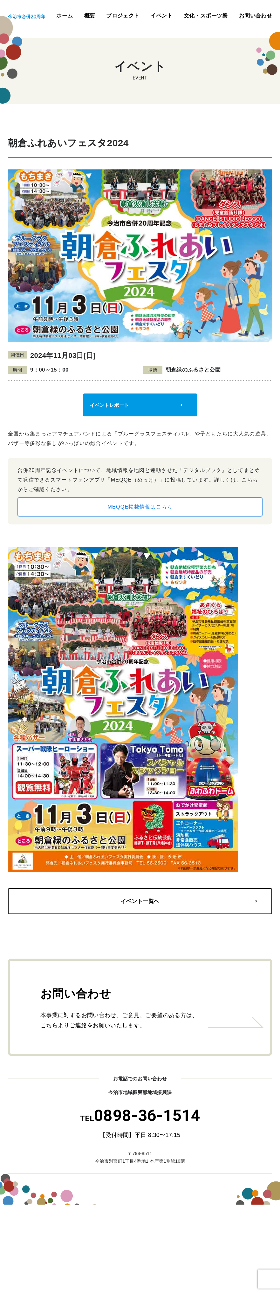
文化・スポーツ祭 (206, 16)
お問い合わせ (255, 16)
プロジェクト (122, 16)
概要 (89, 16)
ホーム (64, 16)
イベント (161, 16)
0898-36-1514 (140, 1115)
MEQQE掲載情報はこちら (139, 507)
